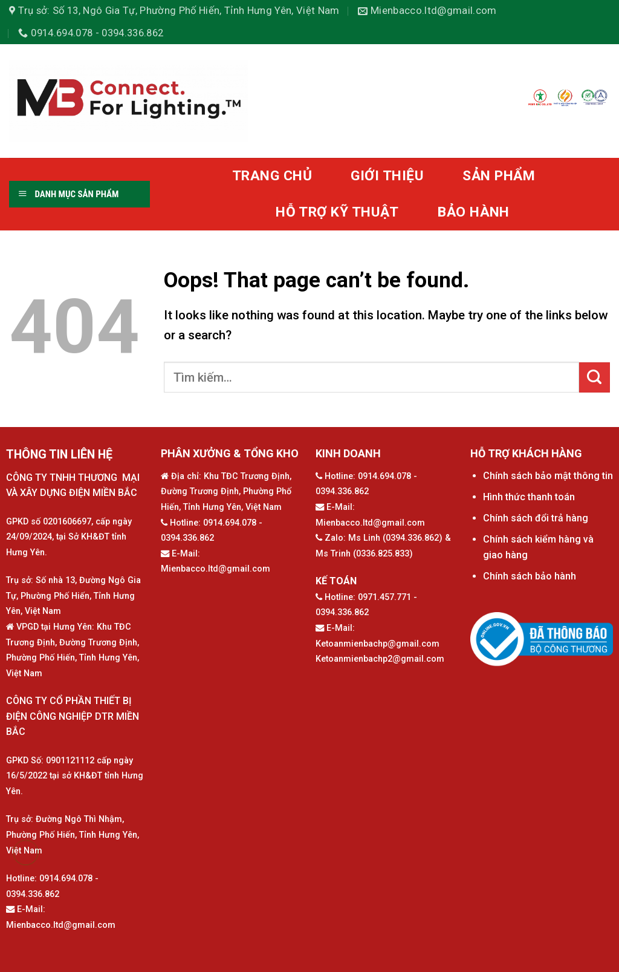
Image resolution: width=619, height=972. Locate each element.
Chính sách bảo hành (529, 576)
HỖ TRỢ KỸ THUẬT (337, 212)
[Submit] (594, 377)
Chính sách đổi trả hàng (535, 518)
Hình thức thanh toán (529, 497)
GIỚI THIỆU (387, 176)
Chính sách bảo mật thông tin (548, 475)
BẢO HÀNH (474, 212)
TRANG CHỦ (272, 176)
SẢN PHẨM (498, 176)
